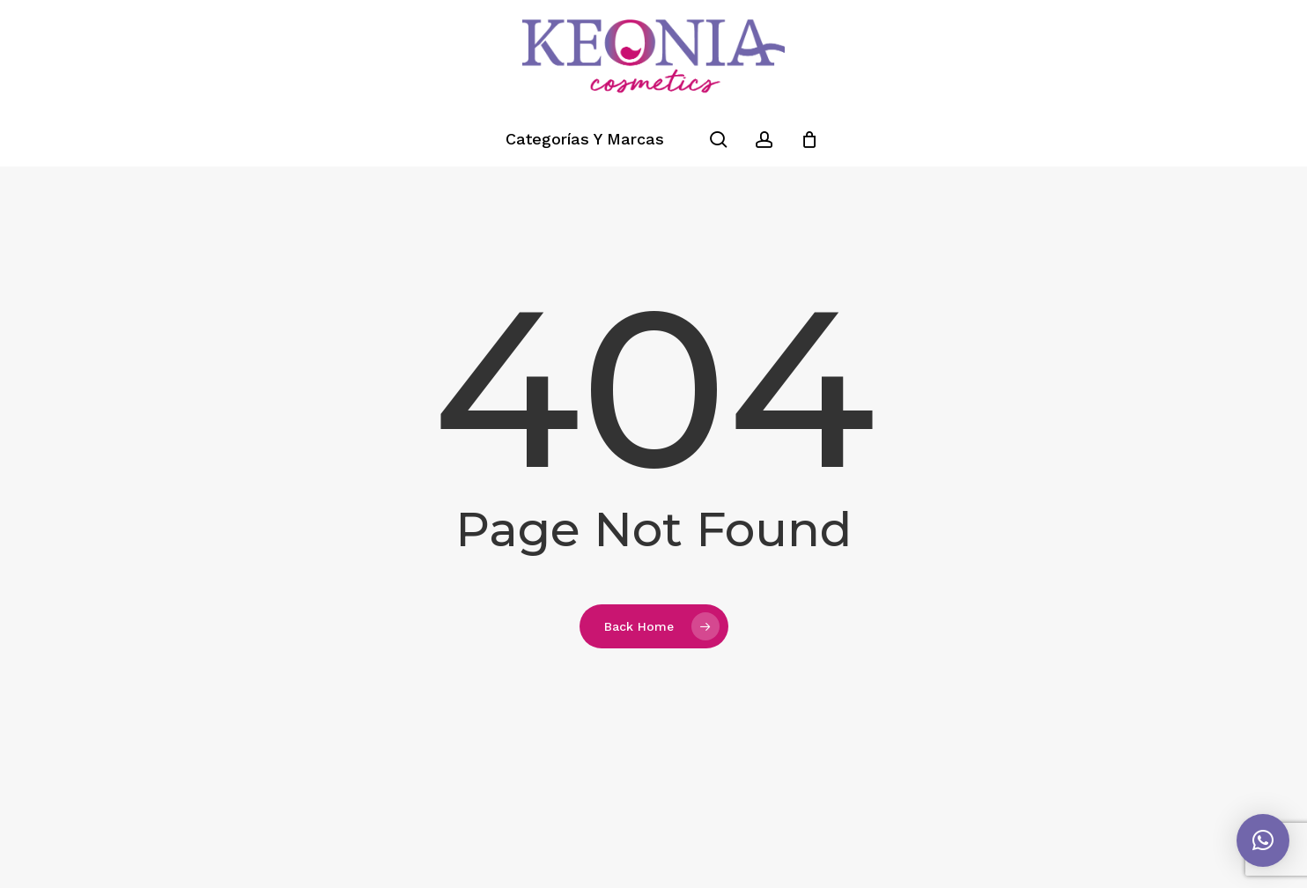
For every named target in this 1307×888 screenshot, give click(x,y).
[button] (1263, 840)
